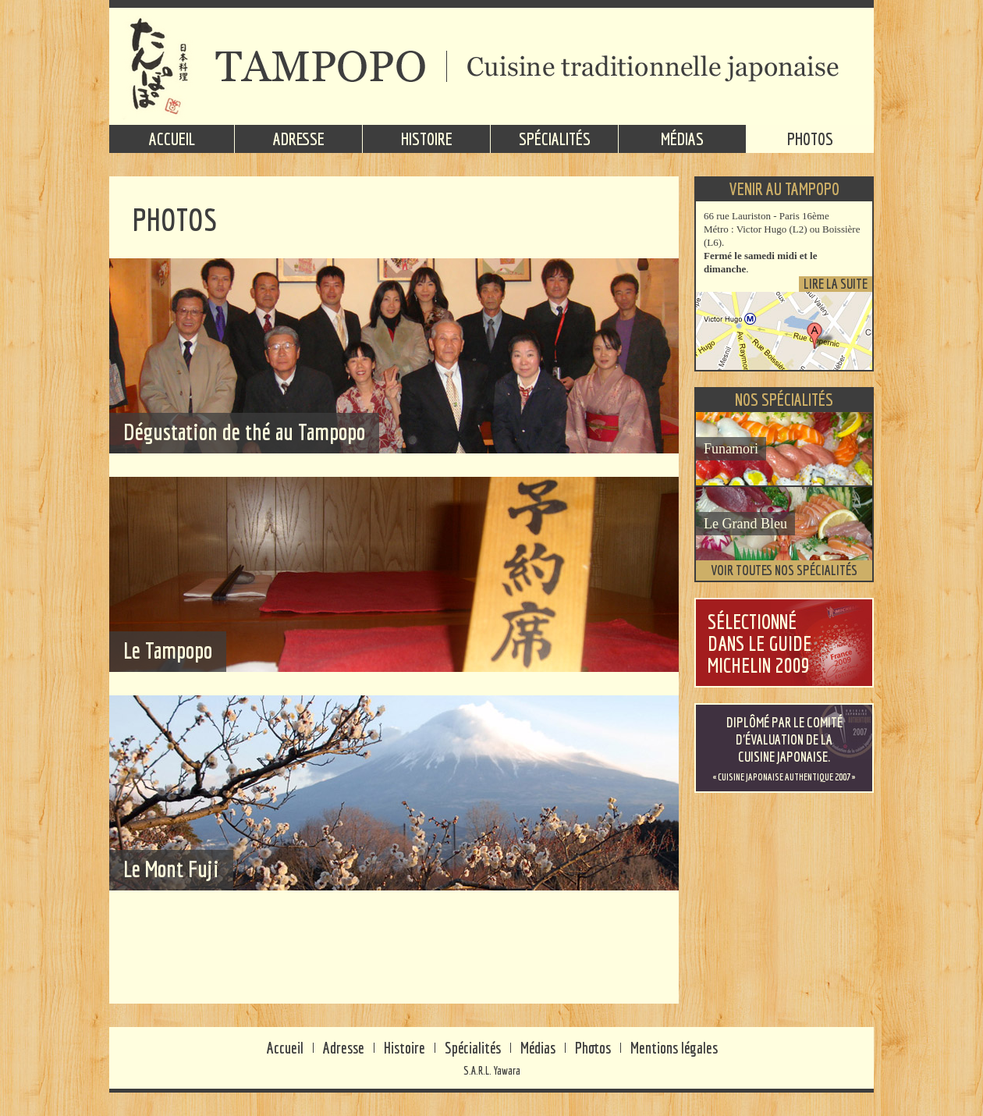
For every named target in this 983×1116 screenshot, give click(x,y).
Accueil (172, 138)
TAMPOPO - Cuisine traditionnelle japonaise (491, 66)
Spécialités (555, 138)
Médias (682, 138)
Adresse (299, 138)
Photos (810, 138)
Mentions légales (674, 1048)
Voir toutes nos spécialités (784, 570)
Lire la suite (836, 284)
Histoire (426, 138)
